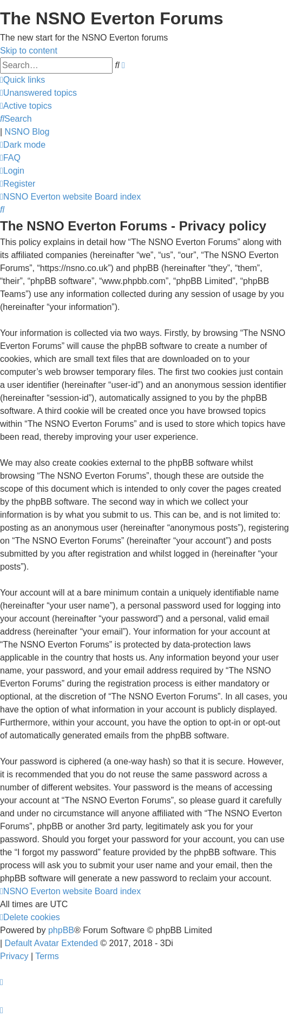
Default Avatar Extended (51, 943)
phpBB (61, 930)
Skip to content (28, 50)
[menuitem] (38, 92)
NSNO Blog (27, 131)
